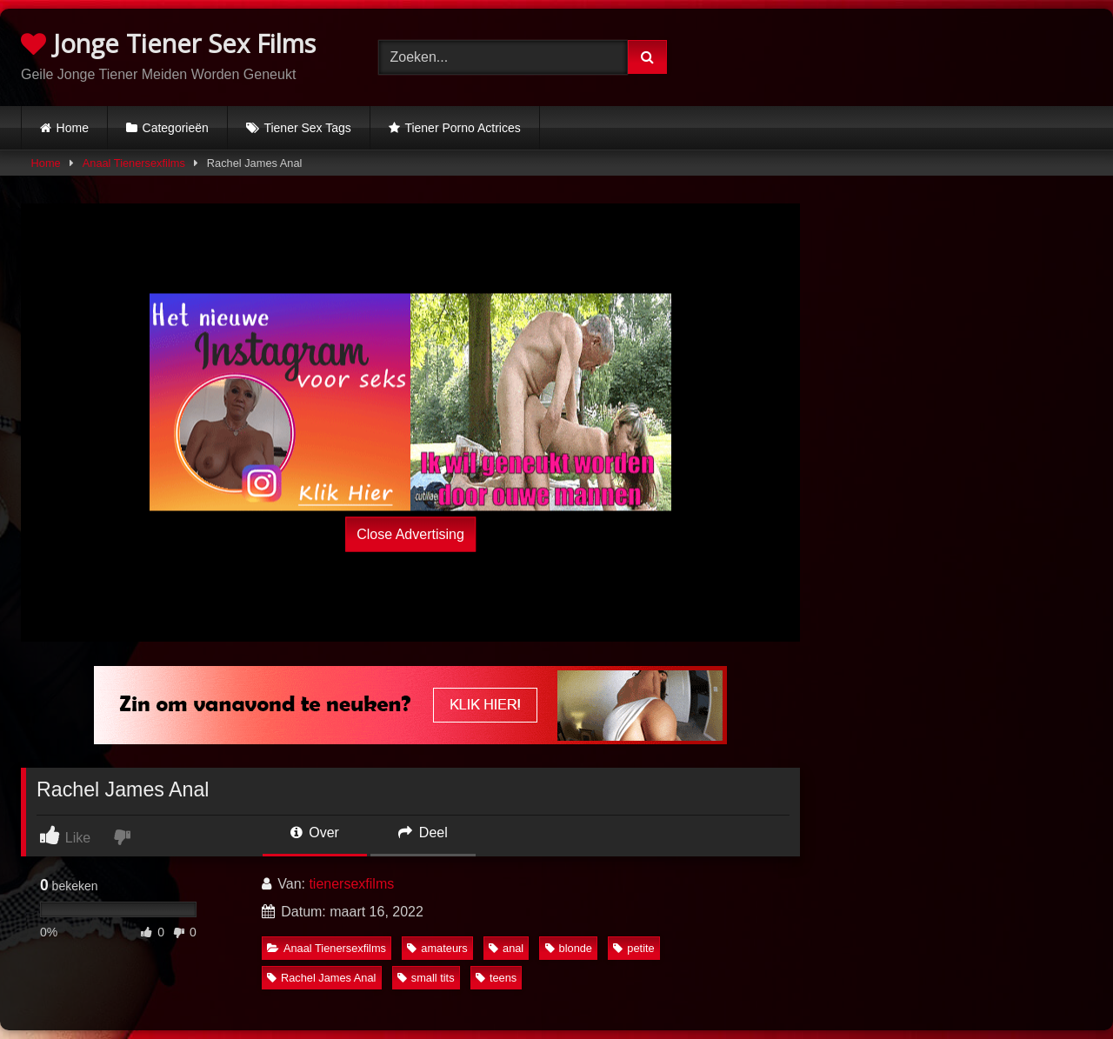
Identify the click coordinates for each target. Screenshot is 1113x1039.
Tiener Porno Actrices (462, 128)
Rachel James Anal (322, 977)
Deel (422, 832)
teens (496, 977)
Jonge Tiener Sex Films (168, 43)
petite (633, 948)
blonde (568, 948)
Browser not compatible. (913, 55)
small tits (426, 977)
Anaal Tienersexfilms (134, 163)
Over (314, 832)
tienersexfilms (351, 883)
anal (506, 948)
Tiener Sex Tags (306, 128)
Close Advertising (410, 534)
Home (73, 128)
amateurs (437, 948)
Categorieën (176, 128)
